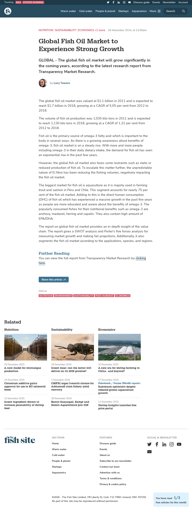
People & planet (105, 11)
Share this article (54, 279)
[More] (155, 11)
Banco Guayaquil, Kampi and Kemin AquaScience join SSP (70, 403)
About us (105, 455)
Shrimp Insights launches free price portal (117, 407)
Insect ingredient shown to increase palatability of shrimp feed (24, 405)
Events (156, 2)
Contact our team (110, 466)
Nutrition (46, 30)
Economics (86, 30)
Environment (63, 295)
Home (55, 443)
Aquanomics (139, 11)
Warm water (68, 11)
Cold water (85, 11)
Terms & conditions (111, 478)
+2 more (100, 30)
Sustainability (65, 30)
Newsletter (169, 2)
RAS (18, 2)
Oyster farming (33, 2)
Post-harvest (104, 295)
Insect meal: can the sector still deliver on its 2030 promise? (71, 370)
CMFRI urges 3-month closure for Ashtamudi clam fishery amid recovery (72, 386)
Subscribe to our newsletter (115, 461)
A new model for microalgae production (22, 370)
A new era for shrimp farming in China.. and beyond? (119, 370)
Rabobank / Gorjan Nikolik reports (119, 383)
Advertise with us (110, 472)
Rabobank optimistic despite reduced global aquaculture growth (116, 390)
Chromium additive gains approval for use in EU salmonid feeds (24, 386)
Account (183, 2)
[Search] (175, 11)
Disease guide (142, 2)
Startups (123, 11)
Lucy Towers (62, 83)
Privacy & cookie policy (113, 484)
